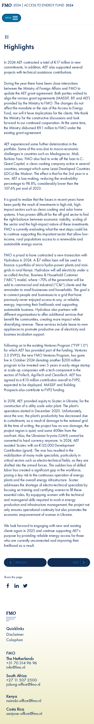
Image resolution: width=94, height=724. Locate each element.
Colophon (14, 639)
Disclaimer (15, 634)
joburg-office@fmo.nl (23, 684)
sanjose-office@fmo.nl (24, 713)
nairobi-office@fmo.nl (23, 700)
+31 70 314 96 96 (21, 663)
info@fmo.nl (15, 667)
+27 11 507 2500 (21, 680)
